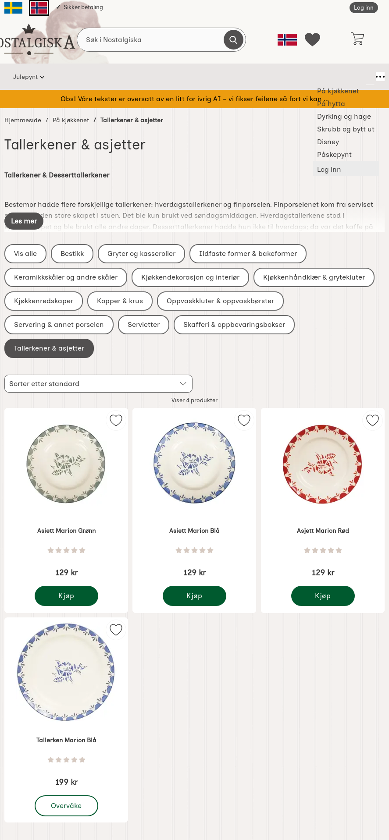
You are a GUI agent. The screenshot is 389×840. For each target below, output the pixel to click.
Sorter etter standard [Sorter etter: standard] (44, 383)
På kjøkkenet (73, 77)
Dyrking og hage (175, 77)
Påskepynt (337, 77)
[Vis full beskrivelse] (23, 221)
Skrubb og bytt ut (241, 77)
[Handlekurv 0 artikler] (357, 39)
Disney (294, 77)
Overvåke (67, 805)
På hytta (121, 77)
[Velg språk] (287, 40)
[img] (116, 420)
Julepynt (25, 77)
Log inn (364, 7)
